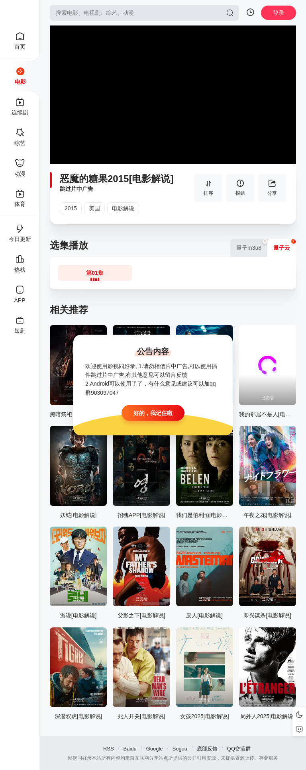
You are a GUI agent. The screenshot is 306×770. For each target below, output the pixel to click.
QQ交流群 (239, 749)
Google (154, 749)
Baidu (130, 749)
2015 (71, 208)
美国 (94, 208)
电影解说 (123, 208)
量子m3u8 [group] (251, 245)
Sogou (179, 749)
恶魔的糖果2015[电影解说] (116, 178)
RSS (108, 749)
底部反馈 (207, 749)
